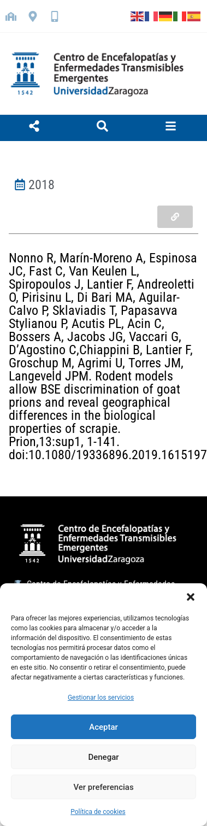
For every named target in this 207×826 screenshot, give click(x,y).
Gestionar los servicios (101, 697)
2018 (41, 184)
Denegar (103, 757)
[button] (190, 596)
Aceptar (103, 727)
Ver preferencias (103, 787)
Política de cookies (98, 812)
